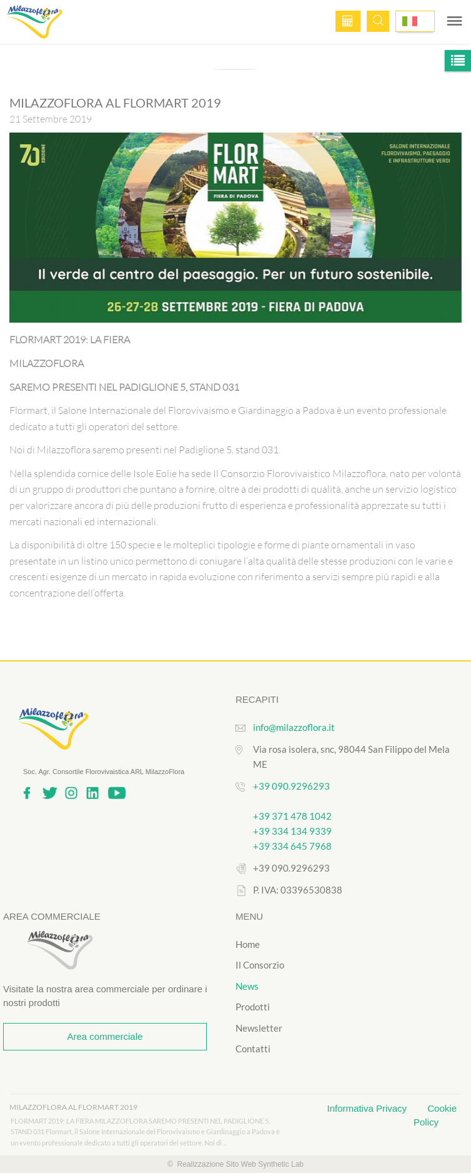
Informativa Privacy (368, 1108)
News (247, 986)
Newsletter (259, 1028)
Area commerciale (104, 1036)
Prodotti (253, 1006)
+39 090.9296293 (291, 786)
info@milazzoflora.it (294, 727)
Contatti (253, 1048)
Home (248, 944)
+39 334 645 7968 (292, 846)
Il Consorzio (260, 964)
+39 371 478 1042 (292, 816)
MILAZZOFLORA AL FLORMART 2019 (73, 1107)
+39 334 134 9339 (292, 831)
